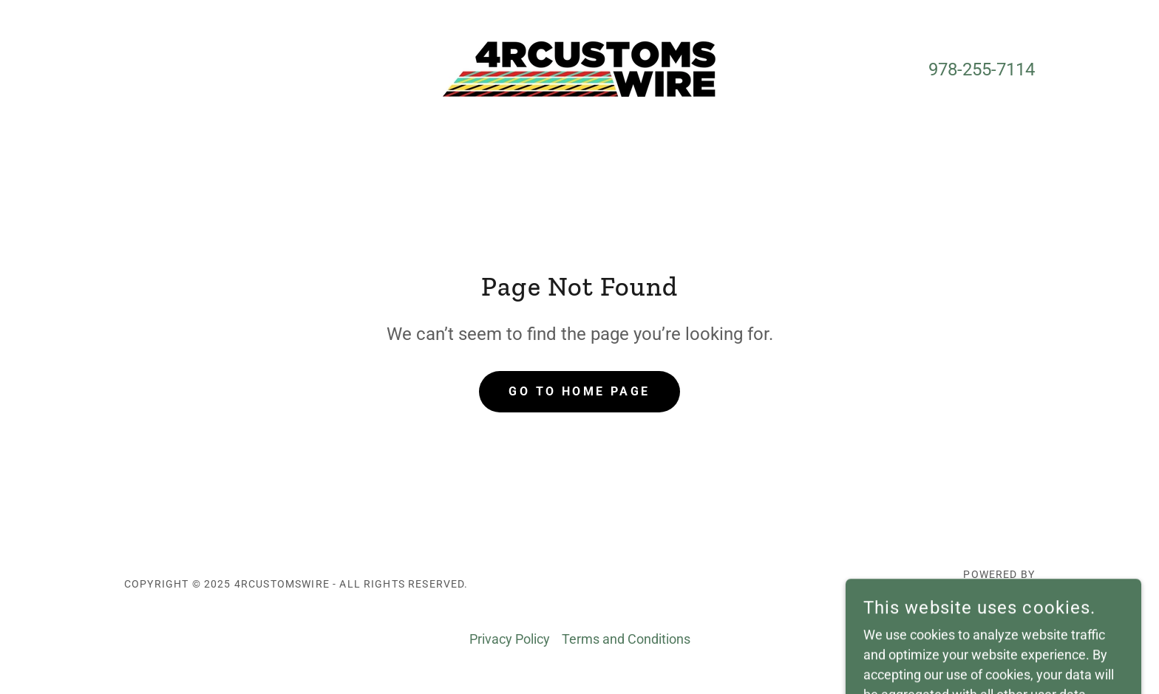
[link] (579, 67)
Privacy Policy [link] (509, 639)
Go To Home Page (579, 391)
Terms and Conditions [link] (626, 639)
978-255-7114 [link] (981, 69)
